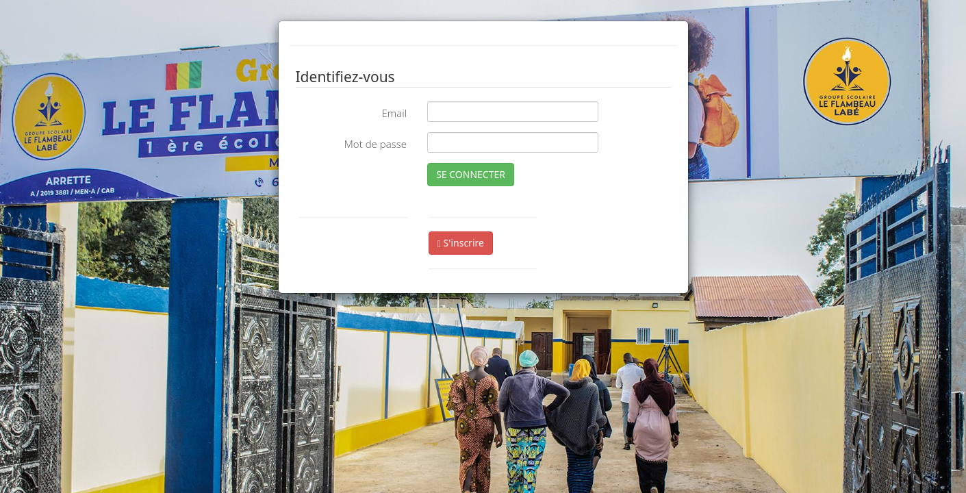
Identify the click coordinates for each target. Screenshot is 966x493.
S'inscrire (460, 242)
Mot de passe (375, 144)
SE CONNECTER (470, 174)
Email (394, 113)
